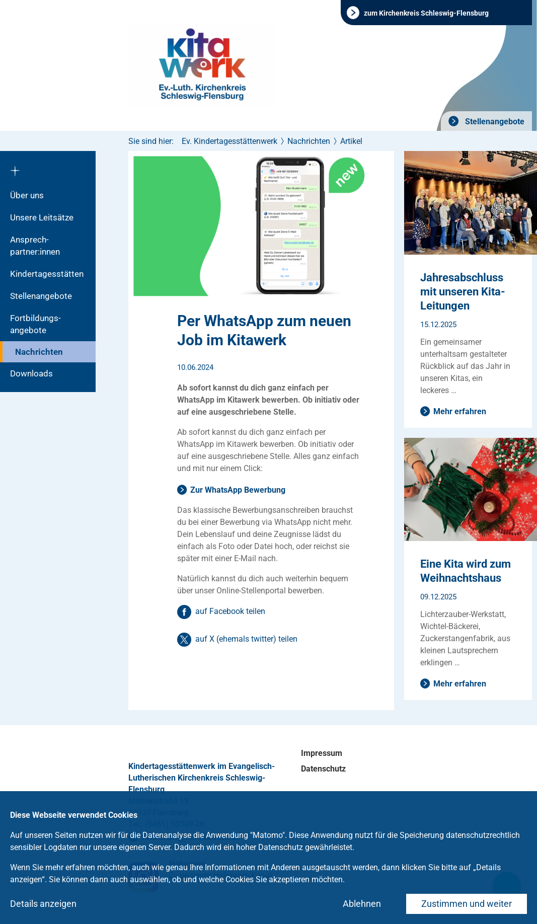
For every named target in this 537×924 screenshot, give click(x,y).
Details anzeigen (43, 903)
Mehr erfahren (459, 411)
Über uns (27, 195)
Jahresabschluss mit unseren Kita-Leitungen (462, 291)
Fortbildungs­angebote (35, 324)
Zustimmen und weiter (466, 903)
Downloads (31, 373)
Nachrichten (39, 352)
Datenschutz (323, 769)
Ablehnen (362, 903)
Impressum (321, 753)
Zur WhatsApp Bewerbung (237, 490)
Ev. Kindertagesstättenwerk (229, 141)
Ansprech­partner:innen (35, 246)
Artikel (351, 141)
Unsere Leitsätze (41, 217)
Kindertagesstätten (47, 274)
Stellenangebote (493, 121)
